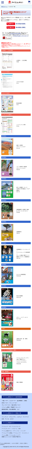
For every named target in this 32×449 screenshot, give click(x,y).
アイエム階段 (5, 435)
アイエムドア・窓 (6, 426)
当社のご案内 (23, 443)
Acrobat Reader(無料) (15, 33)
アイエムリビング (15, 426)
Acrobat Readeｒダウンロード (20, 35)
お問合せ (2, 444)
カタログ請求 (15, 443)
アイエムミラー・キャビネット (21, 433)
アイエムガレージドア (14, 435)
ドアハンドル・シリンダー (19, 430)
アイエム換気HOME (5, 443)
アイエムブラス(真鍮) (7, 433)
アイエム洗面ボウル (7, 430)
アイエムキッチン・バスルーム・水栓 (11, 428)
